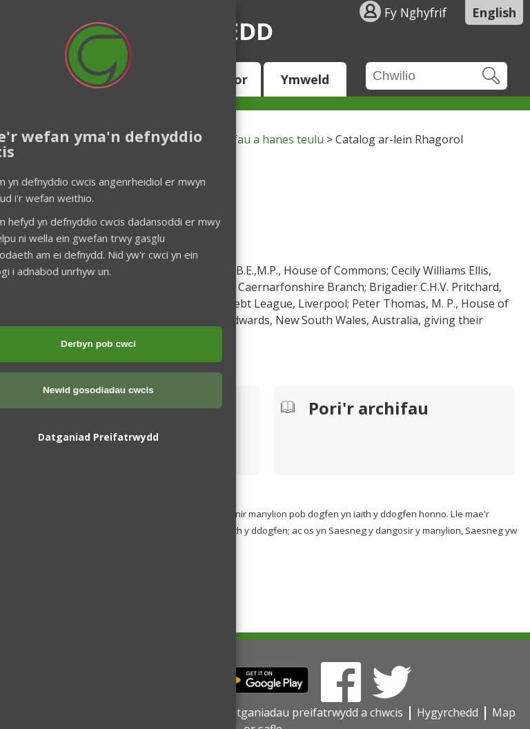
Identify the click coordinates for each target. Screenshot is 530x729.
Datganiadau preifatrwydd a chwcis (312, 712)
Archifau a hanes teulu (265, 139)
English (494, 12)
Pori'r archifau (368, 409)
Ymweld (305, 79)
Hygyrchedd (447, 712)
